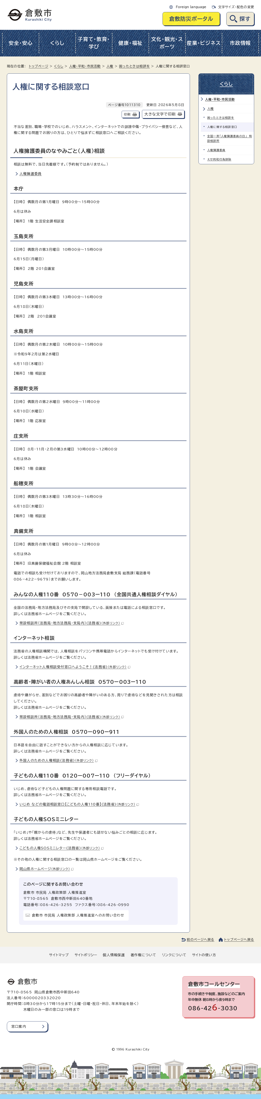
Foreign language (191, 7)
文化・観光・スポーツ (167, 43)
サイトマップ (59, 955)
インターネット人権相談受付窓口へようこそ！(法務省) (74, 667)
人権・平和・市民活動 (85, 66)
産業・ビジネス (204, 43)
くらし (57, 43)
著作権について (143, 955)
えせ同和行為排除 (219, 159)
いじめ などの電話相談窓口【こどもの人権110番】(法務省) (79, 804)
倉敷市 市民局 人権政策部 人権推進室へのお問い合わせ (78, 915)
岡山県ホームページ (46, 869)
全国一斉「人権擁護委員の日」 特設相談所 (229, 138)
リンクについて (174, 955)
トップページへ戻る (239, 939)
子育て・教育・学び (94, 43)
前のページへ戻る (200, 939)
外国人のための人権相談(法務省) (58, 760)
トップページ (38, 66)
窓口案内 (18, 1026)
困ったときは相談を (134, 66)
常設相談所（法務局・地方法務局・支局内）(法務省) (71, 623)
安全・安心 (21, 43)
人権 (109, 66)
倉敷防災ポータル (191, 18)
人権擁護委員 (30, 173)
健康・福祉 (130, 43)
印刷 (127, 114)
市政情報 (240, 43)
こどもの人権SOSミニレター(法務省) (61, 848)
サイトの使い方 (204, 955)
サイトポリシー (86, 955)
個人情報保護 (114, 955)
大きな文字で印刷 (160, 114)
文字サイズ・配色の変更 (236, 7)
